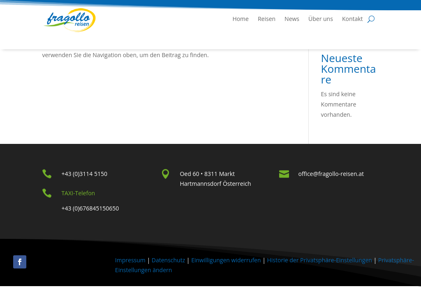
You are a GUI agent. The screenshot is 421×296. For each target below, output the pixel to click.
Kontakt (352, 19)
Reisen (266, 19)
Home (240, 19)
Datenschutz (168, 260)
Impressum (130, 260)
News (292, 19)
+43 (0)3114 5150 (84, 174)
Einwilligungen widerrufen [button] (226, 260)
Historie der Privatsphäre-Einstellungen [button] (319, 260)
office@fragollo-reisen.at (331, 174)
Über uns (320, 19)
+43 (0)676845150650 (90, 208)
